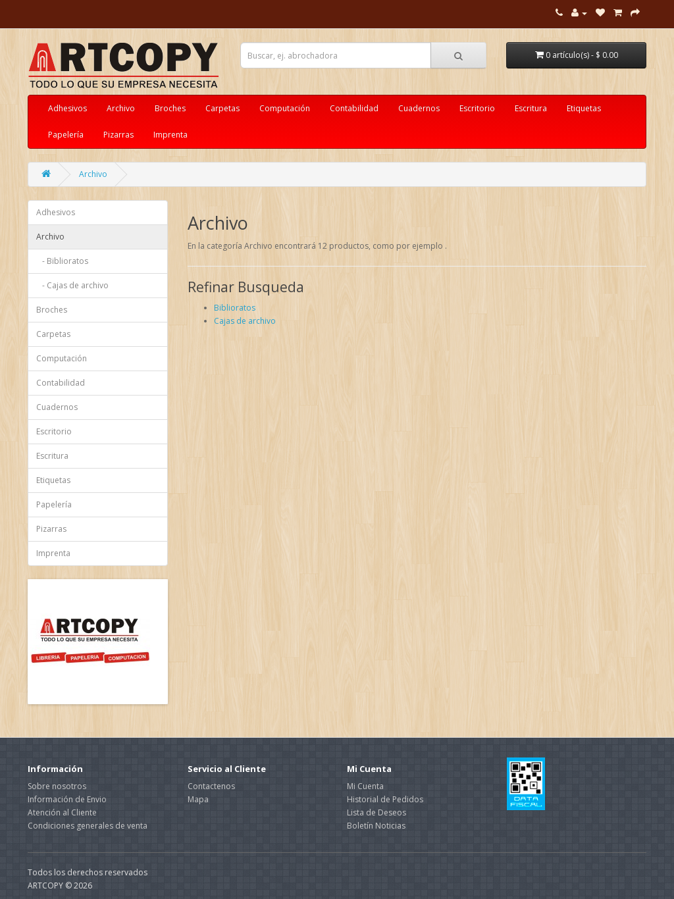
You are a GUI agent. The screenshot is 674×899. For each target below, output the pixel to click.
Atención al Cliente (62, 812)
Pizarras (118, 134)
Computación (284, 108)
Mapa (198, 799)
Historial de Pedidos (385, 799)
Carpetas (222, 108)
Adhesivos (67, 108)
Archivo (121, 108)
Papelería (66, 134)
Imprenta (170, 134)
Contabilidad (354, 108)
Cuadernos (419, 108)
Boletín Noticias (376, 825)
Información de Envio (67, 799)
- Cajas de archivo (72, 285)
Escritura (531, 108)
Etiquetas (584, 108)
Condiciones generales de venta (87, 825)
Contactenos (211, 786)
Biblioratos (234, 307)
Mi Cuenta (365, 786)
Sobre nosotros (57, 786)
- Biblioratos (62, 261)
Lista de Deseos (376, 812)
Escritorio (477, 108)
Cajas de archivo (245, 320)
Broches (170, 108)
